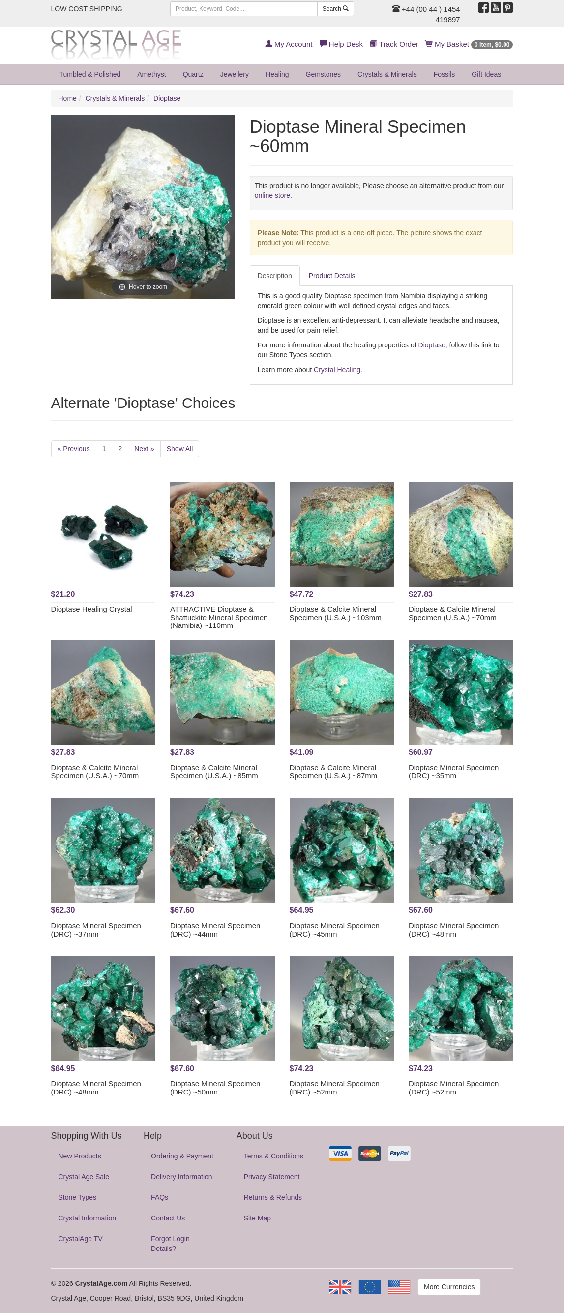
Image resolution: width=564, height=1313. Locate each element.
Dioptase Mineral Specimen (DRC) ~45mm (335, 929)
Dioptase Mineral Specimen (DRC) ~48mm (454, 929)
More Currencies (449, 1287)
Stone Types (78, 1197)
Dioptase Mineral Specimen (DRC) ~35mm (454, 771)
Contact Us (168, 1218)
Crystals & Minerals (387, 74)
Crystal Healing (337, 370)
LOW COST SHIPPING (86, 9)
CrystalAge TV (81, 1239)
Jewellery (234, 74)
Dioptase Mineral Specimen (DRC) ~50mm (215, 1087)
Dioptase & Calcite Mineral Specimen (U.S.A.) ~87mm (334, 771)
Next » (144, 449)
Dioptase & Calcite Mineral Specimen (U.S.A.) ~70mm (453, 613)
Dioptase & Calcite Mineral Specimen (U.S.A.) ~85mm (214, 771)
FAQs (159, 1197)
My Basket (469, 44)
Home (68, 98)
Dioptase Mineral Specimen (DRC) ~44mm (215, 929)
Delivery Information (181, 1177)
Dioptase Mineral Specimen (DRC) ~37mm (96, 929)
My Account (289, 44)
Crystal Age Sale (84, 1177)
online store (272, 195)
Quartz (193, 74)
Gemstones (323, 74)
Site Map (257, 1218)
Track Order (394, 44)
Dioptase (166, 98)
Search (336, 8)
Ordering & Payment (182, 1156)
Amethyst (151, 74)
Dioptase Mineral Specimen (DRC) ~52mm (335, 1087)
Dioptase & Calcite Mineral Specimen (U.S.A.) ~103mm (336, 613)
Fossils (444, 74)
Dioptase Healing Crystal (91, 609)
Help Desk (341, 44)
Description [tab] (275, 276)
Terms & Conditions (273, 1156)
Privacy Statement (272, 1177)
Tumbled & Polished (90, 74)
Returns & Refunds (273, 1197)
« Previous (74, 449)
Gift (486, 74)
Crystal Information (87, 1218)
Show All (180, 449)
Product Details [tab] (332, 276)
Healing (277, 74)
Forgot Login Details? (170, 1243)
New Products (80, 1156)
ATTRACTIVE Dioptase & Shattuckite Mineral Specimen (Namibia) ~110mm (218, 617)
